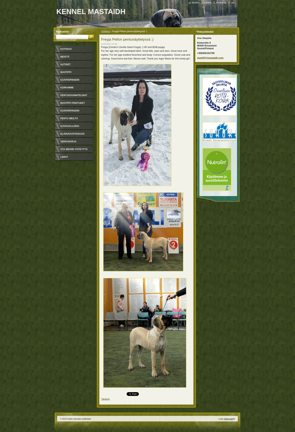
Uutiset (65, 64)
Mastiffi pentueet (72, 103)
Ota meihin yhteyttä (74, 149)
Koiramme (67, 87)
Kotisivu (106, 31)
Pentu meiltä (69, 118)
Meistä (64, 56)
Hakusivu (62, 31)
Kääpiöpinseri (69, 79)
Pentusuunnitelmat (73, 95)
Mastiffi (65, 72)
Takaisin (105, 399)
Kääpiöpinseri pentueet (69, 112)
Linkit (64, 156)
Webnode (228, 419)
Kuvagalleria (69, 126)
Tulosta (207, 2)
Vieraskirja (68, 141)
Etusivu (195, 2)
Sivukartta (221, 2)
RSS (232, 2)
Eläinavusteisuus (72, 133)
